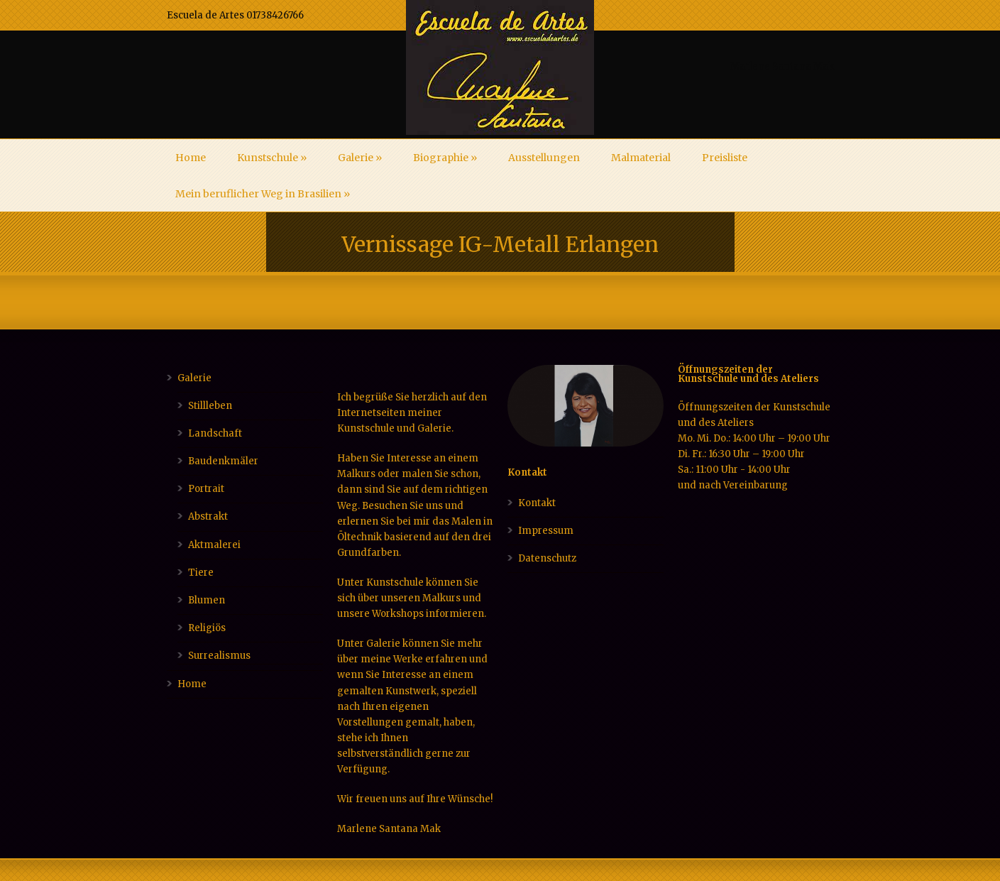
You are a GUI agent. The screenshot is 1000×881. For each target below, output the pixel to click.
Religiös (207, 628)
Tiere (201, 573)
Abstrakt (208, 516)
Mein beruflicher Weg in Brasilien (262, 193)
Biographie (445, 157)
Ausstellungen (544, 157)
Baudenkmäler (223, 461)
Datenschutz (547, 558)
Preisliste (724, 157)
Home (190, 157)
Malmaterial (641, 157)
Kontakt (537, 503)
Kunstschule (272, 157)
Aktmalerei (214, 545)
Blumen (206, 600)
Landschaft (215, 433)
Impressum (545, 531)
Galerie (360, 157)
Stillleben (210, 406)
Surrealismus (219, 656)
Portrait (206, 489)
